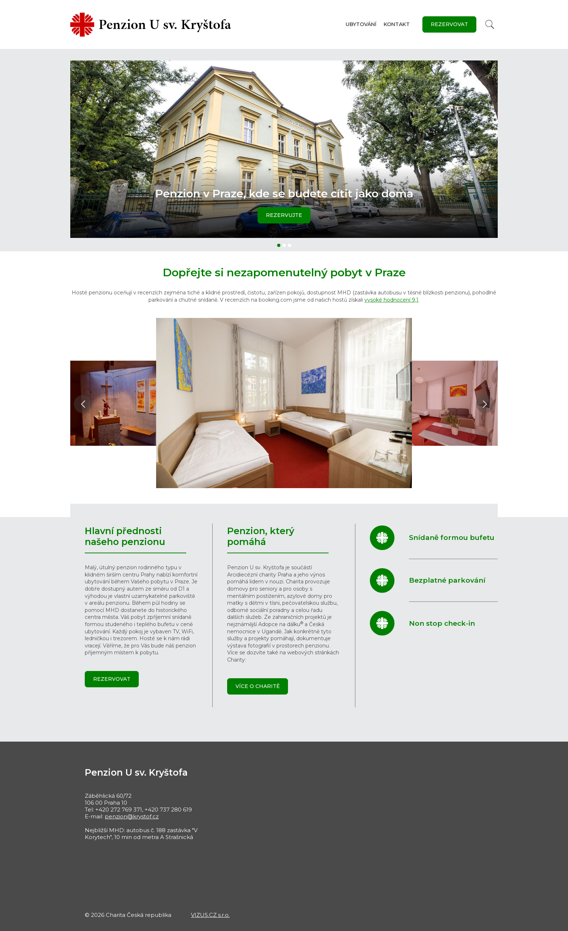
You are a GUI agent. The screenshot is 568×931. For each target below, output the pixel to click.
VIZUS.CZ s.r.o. (210, 914)
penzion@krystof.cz (132, 816)
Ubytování (361, 24)
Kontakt (397, 24)
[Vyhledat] (490, 24)
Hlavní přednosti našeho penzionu (125, 536)
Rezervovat (449, 24)
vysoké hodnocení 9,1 (391, 300)
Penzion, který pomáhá (260, 536)
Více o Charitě (257, 686)
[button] (278, 245)
